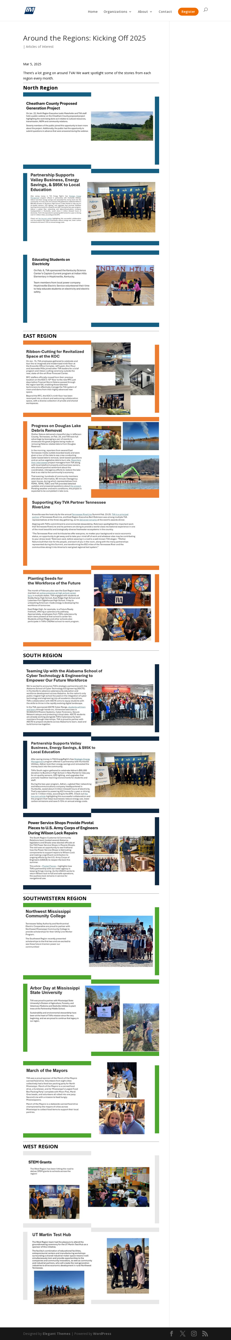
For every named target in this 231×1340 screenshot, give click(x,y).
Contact (165, 12)
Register (188, 11)
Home (93, 12)
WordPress (102, 1333)
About (143, 12)
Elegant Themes (56, 1333)
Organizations (115, 12)
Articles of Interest (40, 46)
